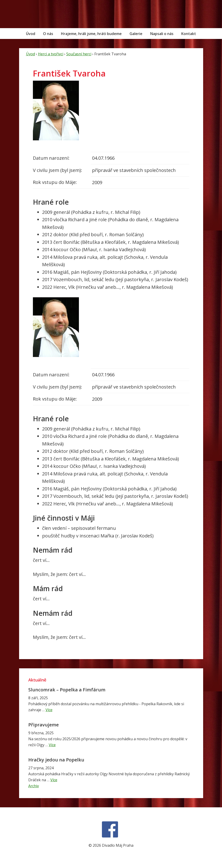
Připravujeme (43, 725)
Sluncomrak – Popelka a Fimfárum (66, 690)
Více (49, 709)
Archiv (33, 785)
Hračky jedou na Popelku (56, 760)
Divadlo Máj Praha (50, 14)
